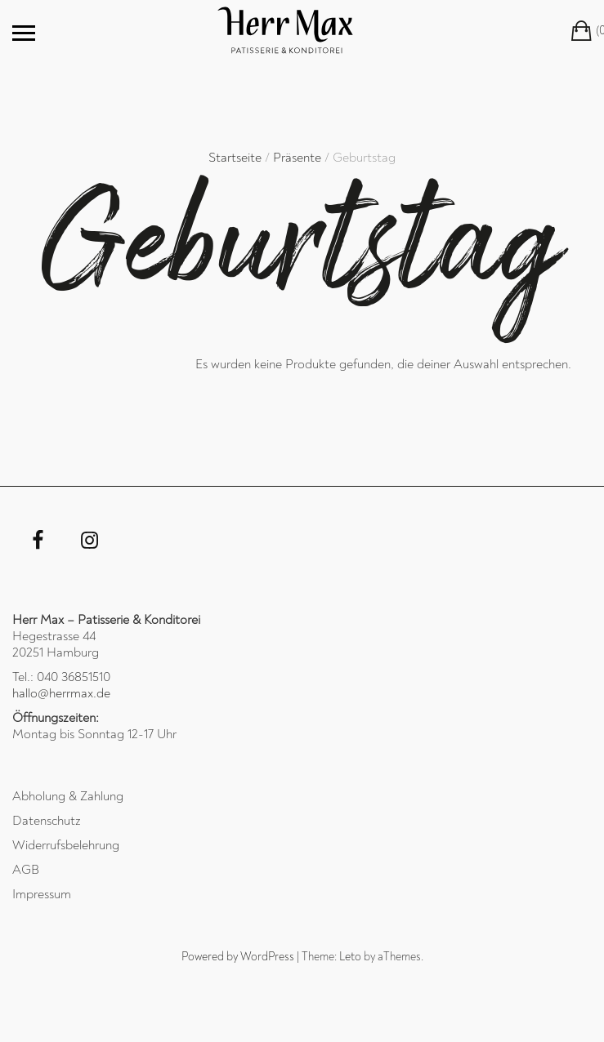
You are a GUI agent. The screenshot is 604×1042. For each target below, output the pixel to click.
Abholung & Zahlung (67, 796)
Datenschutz (46, 821)
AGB (25, 870)
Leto (350, 957)
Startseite (235, 157)
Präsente (297, 157)
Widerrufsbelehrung (65, 845)
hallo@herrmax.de (61, 693)
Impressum (41, 894)
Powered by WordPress (237, 957)
